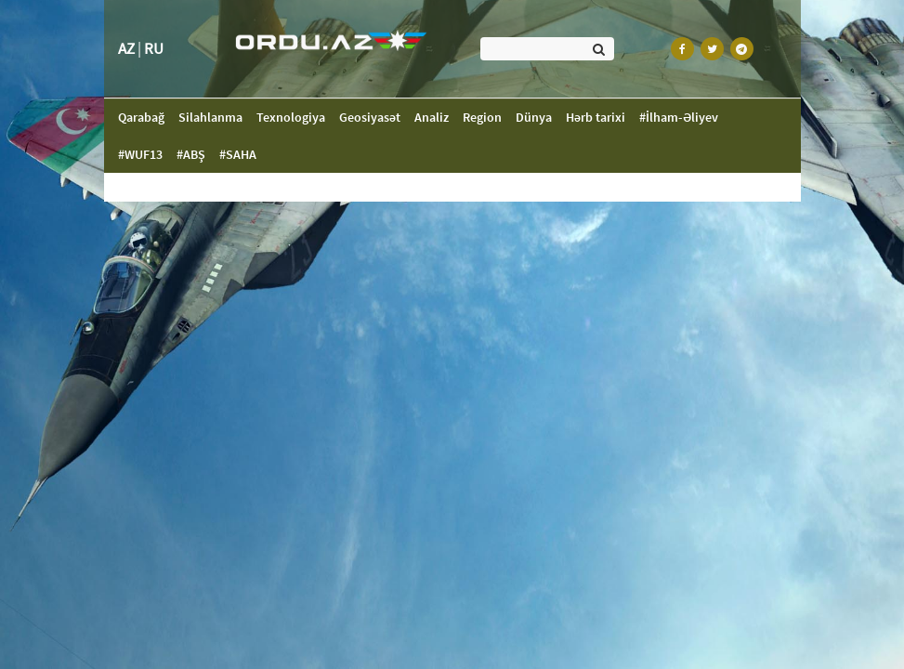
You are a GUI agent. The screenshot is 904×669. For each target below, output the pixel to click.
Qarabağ (148, 116)
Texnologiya (290, 117)
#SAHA (237, 154)
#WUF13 (140, 154)
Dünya (534, 117)
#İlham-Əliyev (678, 117)
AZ (126, 48)
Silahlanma (210, 117)
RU (154, 48)
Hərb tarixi (595, 117)
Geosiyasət (369, 117)
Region (482, 117)
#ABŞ (191, 154)
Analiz (431, 117)
